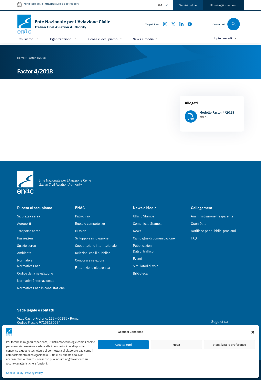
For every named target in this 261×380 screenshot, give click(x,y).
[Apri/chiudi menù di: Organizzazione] (63, 39)
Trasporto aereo (28, 231)
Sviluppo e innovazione (91, 238)
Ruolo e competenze (90, 224)
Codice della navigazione (35, 273)
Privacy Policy (34, 373)
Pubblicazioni (143, 246)
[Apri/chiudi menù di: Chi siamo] (28, 39)
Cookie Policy (14, 373)
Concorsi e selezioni (89, 260)
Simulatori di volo (145, 266)
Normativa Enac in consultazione (41, 288)
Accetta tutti (123, 345)
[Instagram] (165, 24)
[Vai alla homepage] (63, 24)
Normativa (24, 260)
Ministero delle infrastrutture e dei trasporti (52, 4)
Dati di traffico (143, 251)
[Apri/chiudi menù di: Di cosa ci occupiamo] (105, 39)
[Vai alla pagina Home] (21, 58)
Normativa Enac (28, 266)
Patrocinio (82, 216)
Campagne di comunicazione (154, 238)
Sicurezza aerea (28, 216)
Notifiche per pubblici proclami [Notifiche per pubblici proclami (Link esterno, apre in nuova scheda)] (213, 231)
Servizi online (188, 5)
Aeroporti (24, 224)
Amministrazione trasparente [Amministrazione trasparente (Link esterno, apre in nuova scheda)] (212, 216)
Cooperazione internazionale (96, 246)
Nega (176, 345)
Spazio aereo (26, 246)
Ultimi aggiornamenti (223, 5)
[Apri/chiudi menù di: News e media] (146, 39)
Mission (80, 231)
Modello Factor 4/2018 (216, 112)
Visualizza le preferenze (229, 345)
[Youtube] (189, 24)
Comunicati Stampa (147, 224)
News (137, 231)
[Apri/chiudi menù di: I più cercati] (225, 38)
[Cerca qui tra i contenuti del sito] (226, 24)
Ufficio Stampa (143, 216)
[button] (253, 332)
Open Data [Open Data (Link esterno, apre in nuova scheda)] (198, 224)
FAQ (194, 238)
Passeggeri (25, 238)
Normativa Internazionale (35, 281)
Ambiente (24, 253)
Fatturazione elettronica (92, 268)
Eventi (137, 259)
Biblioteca (140, 273)
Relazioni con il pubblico (92, 253)
